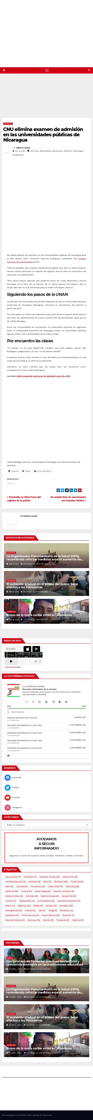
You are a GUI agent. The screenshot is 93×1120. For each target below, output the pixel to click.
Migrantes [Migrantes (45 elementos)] (24, 906)
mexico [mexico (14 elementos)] (10, 906)
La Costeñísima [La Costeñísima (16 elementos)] (46, 901)
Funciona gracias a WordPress (14, 1115)
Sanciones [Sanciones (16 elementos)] (34, 920)
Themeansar (47, 1115)
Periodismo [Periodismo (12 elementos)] (66, 910)
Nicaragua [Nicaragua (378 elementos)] (66, 906)
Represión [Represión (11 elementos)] (68, 915)
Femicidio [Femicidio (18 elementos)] (32, 896)
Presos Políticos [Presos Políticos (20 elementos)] (50, 915)
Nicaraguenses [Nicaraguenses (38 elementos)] (13, 910)
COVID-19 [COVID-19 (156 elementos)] (11, 891)
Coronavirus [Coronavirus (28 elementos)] (38, 886)
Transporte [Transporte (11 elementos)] (63, 920)
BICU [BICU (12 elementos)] (47, 882)
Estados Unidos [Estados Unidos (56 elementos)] (14, 896)
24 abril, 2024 (15, 969)
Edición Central (23, 148)
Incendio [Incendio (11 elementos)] (10, 901)
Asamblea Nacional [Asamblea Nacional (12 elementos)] (15, 882)
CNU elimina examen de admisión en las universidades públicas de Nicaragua (43, 134)
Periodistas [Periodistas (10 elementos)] (11, 915)
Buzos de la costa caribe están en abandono (39, 615)
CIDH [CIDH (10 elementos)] (9, 886)
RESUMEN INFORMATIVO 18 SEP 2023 (24, 748)
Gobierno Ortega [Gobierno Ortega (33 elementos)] (50, 896)
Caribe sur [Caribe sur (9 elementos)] (77, 882)
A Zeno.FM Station (13, 667)
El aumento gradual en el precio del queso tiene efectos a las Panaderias (42, 585)
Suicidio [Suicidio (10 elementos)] (48, 920)
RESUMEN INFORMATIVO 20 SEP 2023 (24, 733)
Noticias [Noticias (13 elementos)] (30, 910)
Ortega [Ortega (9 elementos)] (52, 910)
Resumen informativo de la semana (22, 718)
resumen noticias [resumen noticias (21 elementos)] (15, 920)
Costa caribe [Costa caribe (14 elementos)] (55, 886)
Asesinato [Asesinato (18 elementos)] (34, 882)
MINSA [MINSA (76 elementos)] (38, 906)
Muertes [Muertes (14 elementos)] (51, 906)
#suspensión (18, 155)
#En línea (35, 151)
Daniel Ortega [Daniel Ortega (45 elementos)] (42, 891)
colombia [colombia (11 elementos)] (22, 886)
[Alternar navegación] (46, 70)
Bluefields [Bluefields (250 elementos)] (61, 882)
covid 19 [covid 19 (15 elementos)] (26, 891)
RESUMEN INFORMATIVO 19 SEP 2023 (24, 740)
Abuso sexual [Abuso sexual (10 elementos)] (13, 877)
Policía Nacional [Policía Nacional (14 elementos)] (30, 915)
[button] (89, 70)
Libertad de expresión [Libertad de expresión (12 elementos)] (68, 901)
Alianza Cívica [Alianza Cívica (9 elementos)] (70, 877)
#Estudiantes (45, 151)
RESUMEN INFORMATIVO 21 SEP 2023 (24, 725)
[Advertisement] (47, 99)
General (10, 958)
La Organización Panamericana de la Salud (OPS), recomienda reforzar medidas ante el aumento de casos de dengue (43, 559)
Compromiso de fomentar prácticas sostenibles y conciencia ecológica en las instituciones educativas (44, 962)
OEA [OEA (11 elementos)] (42, 910)
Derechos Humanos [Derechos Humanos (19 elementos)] (64, 891)
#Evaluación (58, 151)
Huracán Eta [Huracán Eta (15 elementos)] (69, 896)
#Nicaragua (78, 151)
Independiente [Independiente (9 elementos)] (26, 901)
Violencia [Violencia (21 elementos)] (77, 920)
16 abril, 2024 (15, 997)
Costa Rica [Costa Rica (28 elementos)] (72, 886)
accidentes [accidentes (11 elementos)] (30, 877)
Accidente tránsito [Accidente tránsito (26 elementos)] (50, 877)
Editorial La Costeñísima (34, 564)
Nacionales (8, 123)
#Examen (68, 151)
